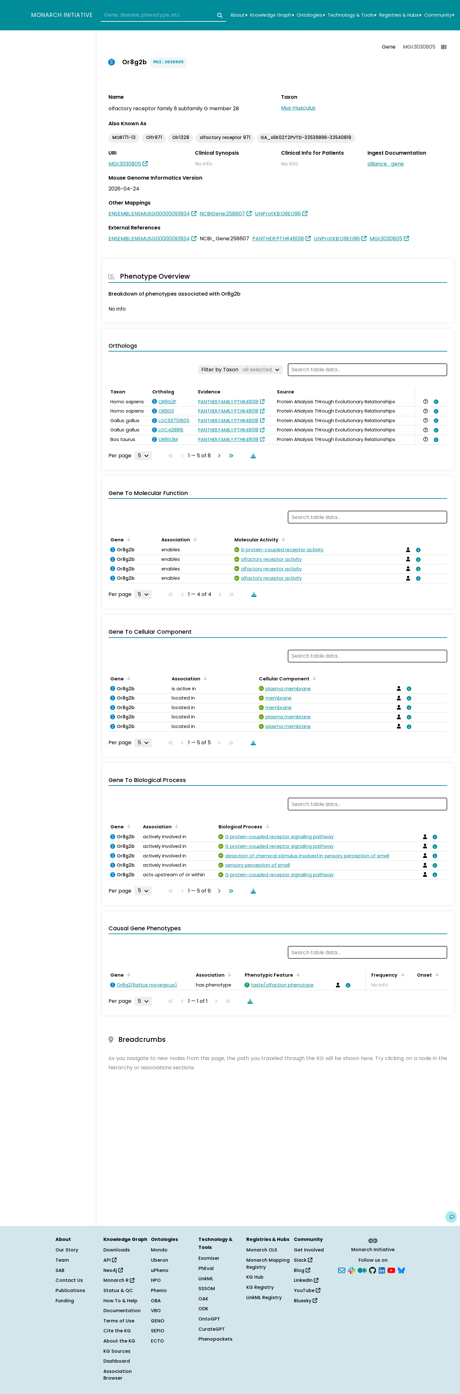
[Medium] (362, 1270)
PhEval (206, 1268)
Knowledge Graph (272, 15)
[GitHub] (372, 1270)
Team (62, 1260)
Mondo (159, 1250)
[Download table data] (252, 455)
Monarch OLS (261, 1250)
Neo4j (113, 1270)
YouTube (307, 1290)
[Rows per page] (143, 455)
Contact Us (69, 1280)
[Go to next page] (218, 455)
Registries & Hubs (400, 15)
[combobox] (163, 15)
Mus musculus (298, 108)
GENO (157, 1321)
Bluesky (305, 1300)
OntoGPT (209, 1319)
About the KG (119, 1341)
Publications (70, 1290)
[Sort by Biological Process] (266, 826)
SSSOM (206, 1288)
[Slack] (351, 1270)
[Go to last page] (229, 455)
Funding (65, 1300)
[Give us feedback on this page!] (451, 1217)
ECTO (157, 1341)
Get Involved (309, 1250)
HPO (156, 1280)
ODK (203, 1308)
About (238, 15)
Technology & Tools (352, 15)
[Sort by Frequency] (401, 974)
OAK (203, 1299)
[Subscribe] (341, 1270)
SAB (60, 1270)
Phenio (159, 1290)
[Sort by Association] (194, 539)
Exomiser (208, 1258)
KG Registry (260, 1287)
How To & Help (120, 1300)
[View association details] (435, 402)
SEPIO (157, 1331)
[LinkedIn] (382, 1270)
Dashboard (116, 1361)
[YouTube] (391, 1270)
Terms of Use (118, 1321)
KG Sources (116, 1351)
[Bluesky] (401, 1270)
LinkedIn (306, 1280)
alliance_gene (385, 163)
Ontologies (311, 15)
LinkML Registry (264, 1297)
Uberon (159, 1260)
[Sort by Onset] (436, 974)
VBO (156, 1310)
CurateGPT (211, 1329)
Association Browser (117, 1375)
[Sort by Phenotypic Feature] (297, 974)
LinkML (205, 1278)
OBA (156, 1300)
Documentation (122, 1310)
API (109, 1260)
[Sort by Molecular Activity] (282, 539)
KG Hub (254, 1277)
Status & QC (118, 1290)
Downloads (116, 1250)
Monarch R (118, 1280)
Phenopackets (215, 1339)
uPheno (159, 1270)
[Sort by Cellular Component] (313, 678)
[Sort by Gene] (127, 539)
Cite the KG (117, 1331)
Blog (302, 1270)
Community (439, 15)
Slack (303, 1260)
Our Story (67, 1250)
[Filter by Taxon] (240, 369)
